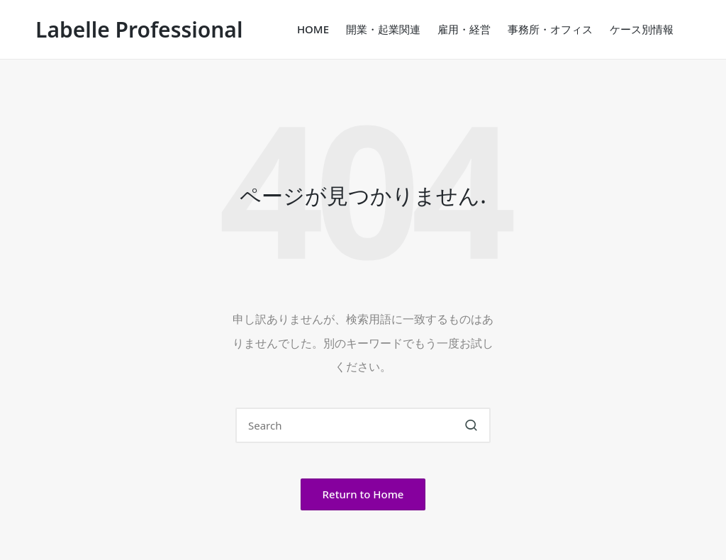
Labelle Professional (138, 29)
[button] (471, 425)
